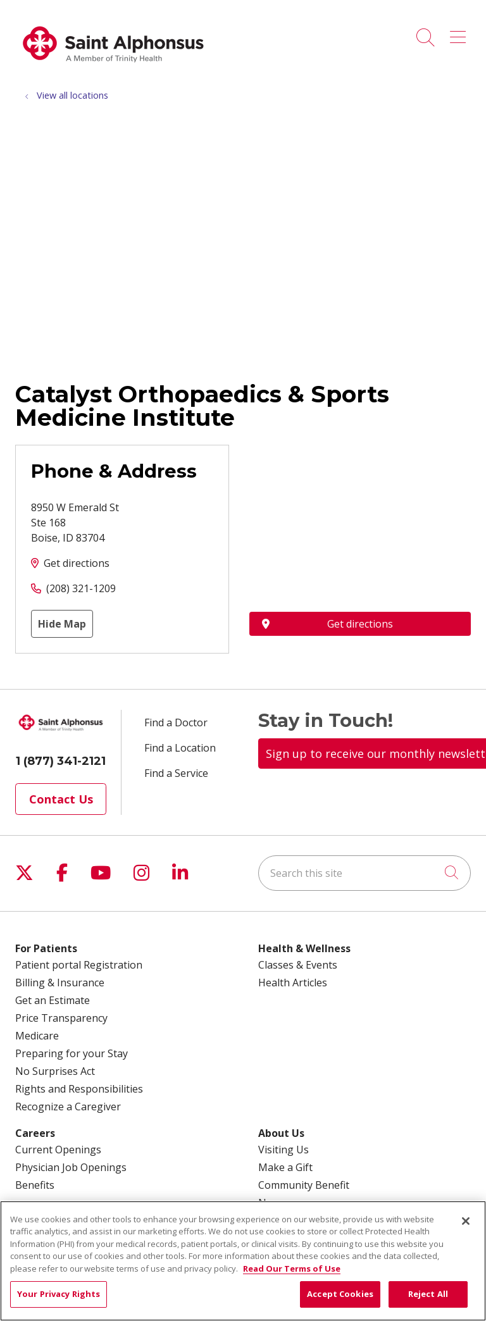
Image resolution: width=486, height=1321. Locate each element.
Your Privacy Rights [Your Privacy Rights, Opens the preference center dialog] (58, 1293)
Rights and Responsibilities (79, 1089)
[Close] (466, 1221)
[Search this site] (364, 873)
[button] (460, 33)
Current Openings (58, 1150)
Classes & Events (297, 965)
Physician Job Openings (71, 1167)
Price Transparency (61, 1018)
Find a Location (180, 748)
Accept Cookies (340, 1293)
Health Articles (292, 982)
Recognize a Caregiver (68, 1106)
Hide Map (62, 624)
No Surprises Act (55, 1071)
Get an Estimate (52, 1000)
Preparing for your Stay (71, 1053)
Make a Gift (285, 1167)
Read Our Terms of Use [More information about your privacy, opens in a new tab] (291, 1268)
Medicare (37, 1036)
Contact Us (61, 799)
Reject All (428, 1293)
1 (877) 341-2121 (61, 761)
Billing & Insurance (59, 982)
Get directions (76, 563)
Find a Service (176, 773)
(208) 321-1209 (81, 588)
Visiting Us (283, 1150)
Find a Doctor (176, 722)
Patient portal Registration (78, 965)
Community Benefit (303, 1185)
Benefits (34, 1185)
